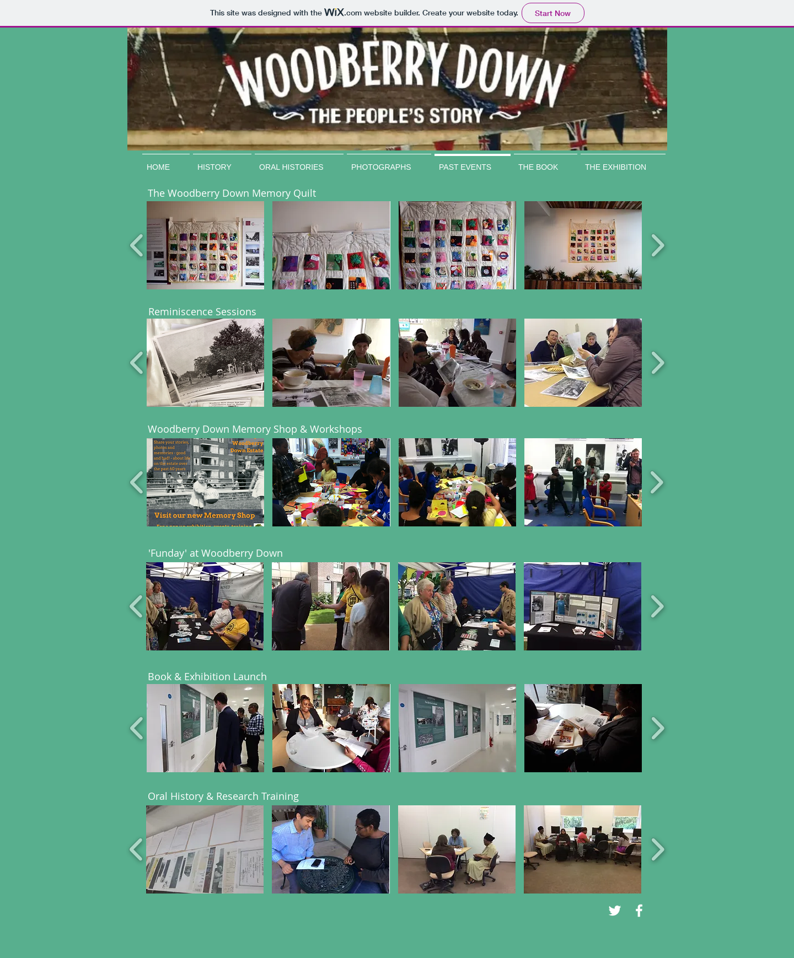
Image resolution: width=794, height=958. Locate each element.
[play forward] (657, 245)
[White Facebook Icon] (639, 910)
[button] (205, 245)
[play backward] (137, 245)
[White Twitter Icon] (615, 910)
